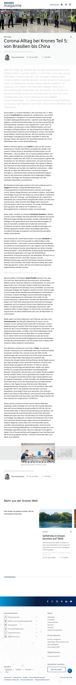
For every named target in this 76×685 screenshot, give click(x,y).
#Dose (68, 558)
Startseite (51, 620)
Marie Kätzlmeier (17, 57)
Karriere (51, 628)
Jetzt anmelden (56, 672)
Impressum (8, 680)
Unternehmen (53, 625)
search (66, 4)
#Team (6, 52)
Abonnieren (54, 4)
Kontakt (50, 630)
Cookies (25, 680)
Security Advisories (27, 682)
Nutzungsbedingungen (37, 680)
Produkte (51, 622)
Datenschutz (17, 680)
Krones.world (53, 659)
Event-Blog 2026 (54, 650)
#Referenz (55, 558)
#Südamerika (28, 52)
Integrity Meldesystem (42, 682)
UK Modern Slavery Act (11, 682)
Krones (26, 5)
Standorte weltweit (55, 633)
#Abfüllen (62, 558)
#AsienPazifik (19, 52)
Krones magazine (54, 642)
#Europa (12, 52)
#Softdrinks (46, 560)
